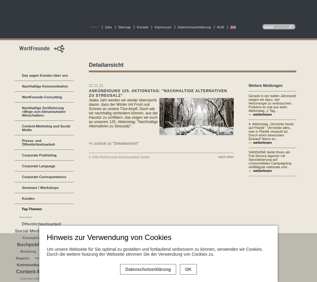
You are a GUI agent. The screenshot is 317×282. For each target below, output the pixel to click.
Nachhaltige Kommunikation (45, 86)
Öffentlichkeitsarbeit (41, 224)
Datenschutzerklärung (194, 27)
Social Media (28, 231)
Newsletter (26, 217)
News (94, 27)
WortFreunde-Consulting (42, 97)
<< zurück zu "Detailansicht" (114, 143)
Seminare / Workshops (40, 188)
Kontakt (142, 27)
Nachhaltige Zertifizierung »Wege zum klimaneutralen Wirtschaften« (44, 111)
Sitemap (124, 27)
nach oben (226, 157)
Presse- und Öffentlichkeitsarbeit (38, 142)
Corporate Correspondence (44, 177)
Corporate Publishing (39, 155)
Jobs (108, 27)
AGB (220, 27)
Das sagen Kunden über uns (45, 75)
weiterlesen (262, 114)
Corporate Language (38, 166)
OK (188, 269)
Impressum (162, 27)
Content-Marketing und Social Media (46, 128)
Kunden (28, 198)
